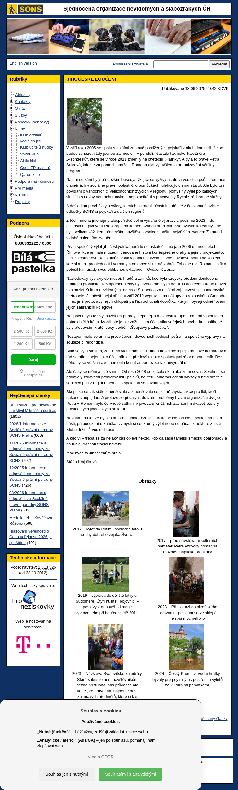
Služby (21, 115)
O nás (20, 108)
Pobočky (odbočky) (32, 122)
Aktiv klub (28, 160)
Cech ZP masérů (35, 167)
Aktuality (22, 94)
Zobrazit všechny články (206, 718)
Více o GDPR (101, 756)
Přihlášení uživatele (130, 64)
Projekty (22, 201)
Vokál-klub (29, 154)
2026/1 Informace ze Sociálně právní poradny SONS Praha (31, 430)
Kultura (21, 195)
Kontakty (23, 101)
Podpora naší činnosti (34, 181)
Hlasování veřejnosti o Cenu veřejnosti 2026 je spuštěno (30, 537)
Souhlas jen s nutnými (67, 774)
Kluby (20, 129)
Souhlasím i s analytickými (130, 774)
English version (23, 63)
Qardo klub (30, 174)
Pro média (24, 188)
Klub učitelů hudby (36, 147)
